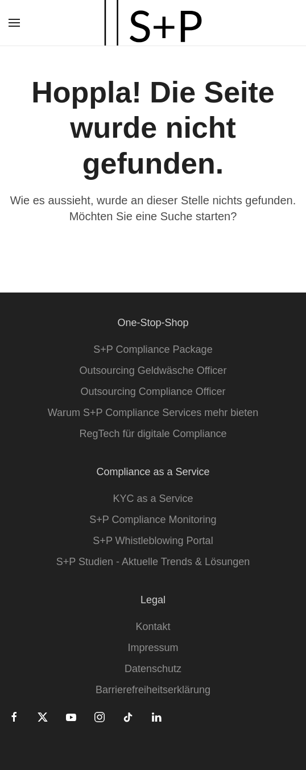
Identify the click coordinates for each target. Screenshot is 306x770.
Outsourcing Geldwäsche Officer (153, 370)
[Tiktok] (128, 716)
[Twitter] (42, 716)
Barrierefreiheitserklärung (153, 689)
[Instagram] (99, 716)
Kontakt (152, 626)
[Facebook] (14, 716)
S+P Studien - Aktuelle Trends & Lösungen (153, 561)
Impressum (152, 647)
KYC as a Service (153, 498)
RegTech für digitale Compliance (152, 433)
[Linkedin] (156, 716)
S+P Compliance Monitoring (152, 519)
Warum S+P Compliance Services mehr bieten (153, 412)
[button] (14, 23)
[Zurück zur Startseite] (153, 23)
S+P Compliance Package (152, 349)
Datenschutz (153, 668)
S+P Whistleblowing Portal (153, 540)
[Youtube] (71, 716)
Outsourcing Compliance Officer (153, 391)
